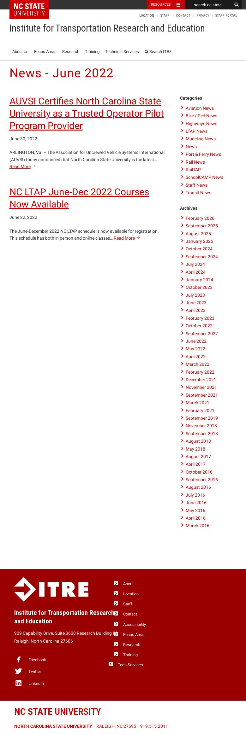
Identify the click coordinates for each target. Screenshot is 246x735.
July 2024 (195, 264)
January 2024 (199, 279)
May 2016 (195, 510)
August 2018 (198, 441)
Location (146, 16)
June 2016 (196, 502)
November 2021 (201, 387)
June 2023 (196, 302)
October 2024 (199, 248)
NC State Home (33, 4)
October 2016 (199, 472)
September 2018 (202, 433)
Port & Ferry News (203, 154)
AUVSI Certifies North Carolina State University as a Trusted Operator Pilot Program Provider (86, 113)
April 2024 (196, 272)
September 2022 (202, 333)
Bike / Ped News (201, 115)
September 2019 (202, 418)
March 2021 (197, 402)
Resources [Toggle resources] (161, 5)
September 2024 (202, 256)
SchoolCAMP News (204, 177)
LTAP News (196, 131)
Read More (23, 166)
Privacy (202, 16)
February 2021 (200, 410)
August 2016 (198, 487)
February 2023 (200, 318)
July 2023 (195, 295)
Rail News (195, 162)
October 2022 (199, 325)
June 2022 (196, 341)
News (191, 146)
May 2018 (195, 449)
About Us (20, 51)
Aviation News (200, 108)
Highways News (201, 123)
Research (70, 51)
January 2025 (199, 241)
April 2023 (196, 310)
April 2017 (196, 464)
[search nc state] (208, 4)
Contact (183, 16)
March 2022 (197, 364)
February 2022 (200, 372)
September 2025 (202, 225)
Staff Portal (226, 16)
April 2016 (196, 518)
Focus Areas (45, 51)
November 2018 (201, 425)
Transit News (198, 192)
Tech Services (130, 664)
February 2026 (200, 218)
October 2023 (199, 287)
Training (92, 51)
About (128, 583)
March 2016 (197, 525)
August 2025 (198, 233)
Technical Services (122, 51)
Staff (165, 16)
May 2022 (195, 348)
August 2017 (198, 456)
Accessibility (134, 624)
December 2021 (201, 379)
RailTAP (193, 169)
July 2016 (195, 495)
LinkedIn (29, 683)
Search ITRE (158, 51)
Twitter (28, 671)
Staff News (196, 185)
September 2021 (202, 395)
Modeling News (201, 138)
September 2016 (202, 479)
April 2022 (196, 356)
